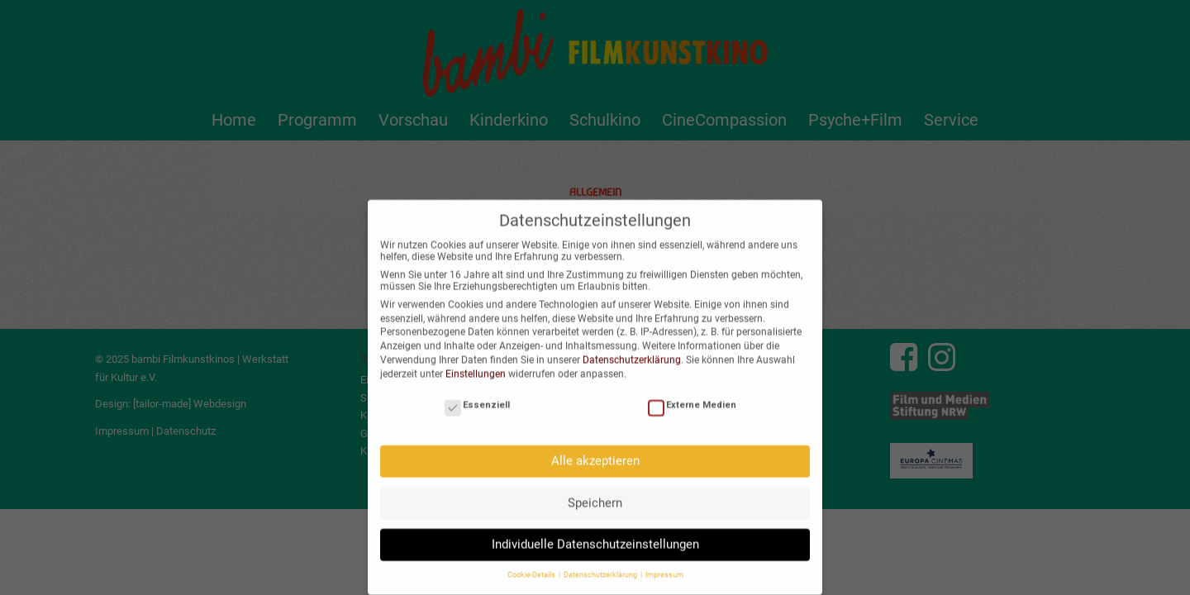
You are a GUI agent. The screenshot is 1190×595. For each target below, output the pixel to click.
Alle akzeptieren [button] (595, 449)
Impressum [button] (664, 564)
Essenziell (477, 393)
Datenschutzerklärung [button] (601, 564)
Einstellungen (475, 363)
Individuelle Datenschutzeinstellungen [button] (595, 533)
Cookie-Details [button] (532, 564)
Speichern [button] (595, 491)
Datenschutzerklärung (632, 349)
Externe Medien (692, 393)
